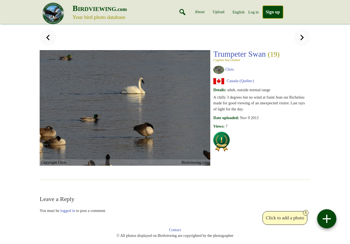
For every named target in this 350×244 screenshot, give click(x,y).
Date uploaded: (226, 118)
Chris (229, 69)
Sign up (273, 12)
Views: (218, 126)
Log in (253, 12)
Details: (219, 90)
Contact (175, 230)
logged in (67, 210)
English (238, 12)
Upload (218, 12)
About (200, 12)
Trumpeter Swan (260, 56)
